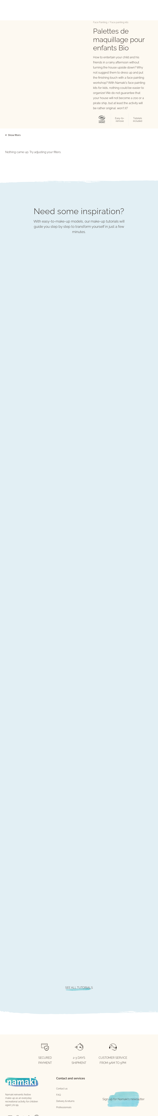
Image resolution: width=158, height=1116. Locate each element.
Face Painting (100, 22)
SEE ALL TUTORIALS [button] (79, 987)
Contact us (62, 1088)
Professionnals (63, 1107)
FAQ (58, 1094)
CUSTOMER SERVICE (113, 1057)
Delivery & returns (65, 1101)
